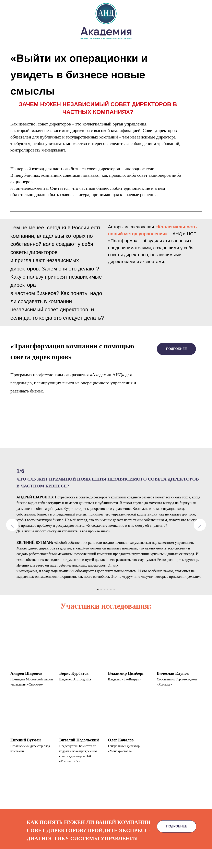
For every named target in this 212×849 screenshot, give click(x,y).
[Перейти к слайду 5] (110, 589)
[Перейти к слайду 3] (104, 589)
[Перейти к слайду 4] (107, 589)
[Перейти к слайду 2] (101, 589)
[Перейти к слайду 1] (97, 589)
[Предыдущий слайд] (12, 525)
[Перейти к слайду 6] (114, 589)
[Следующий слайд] (200, 525)
